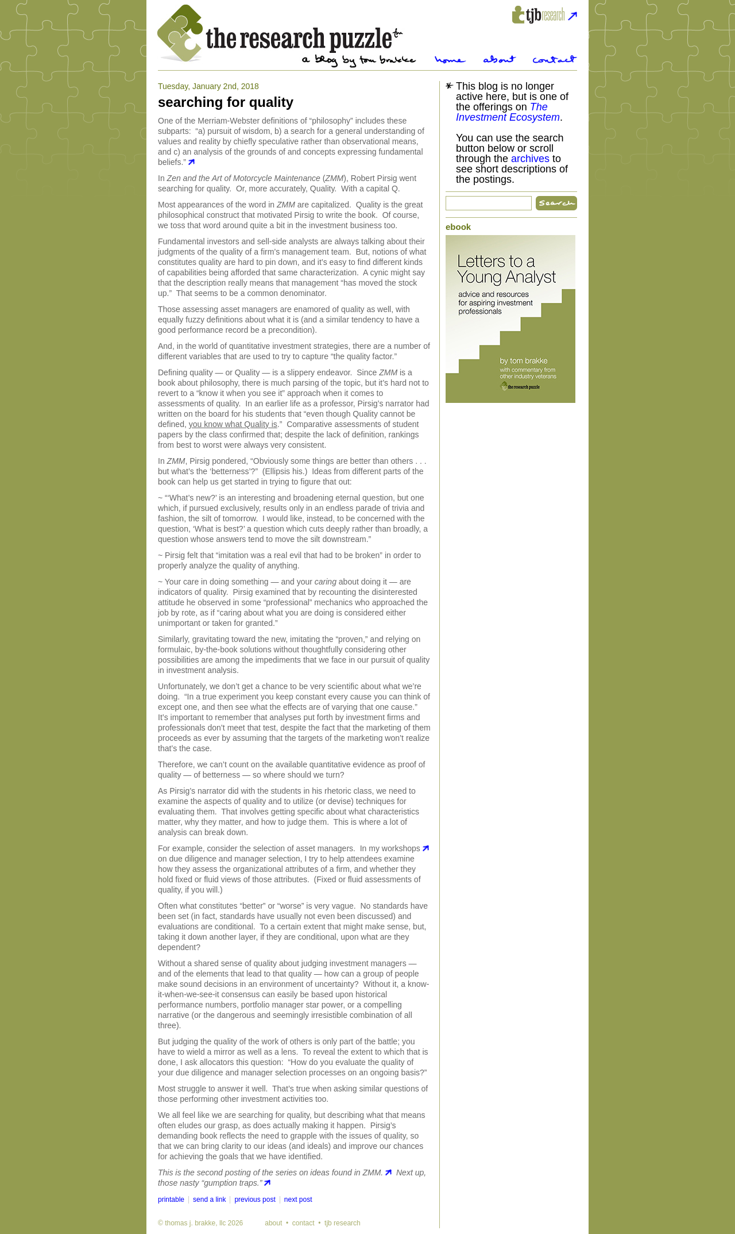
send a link (209, 1199)
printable (171, 1199)
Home (450, 59)
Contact (555, 59)
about (273, 1223)
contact (303, 1223)
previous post (254, 1199)
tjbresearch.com (544, 15)
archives (530, 158)
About (499, 59)
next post (298, 1199)
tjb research (342, 1223)
